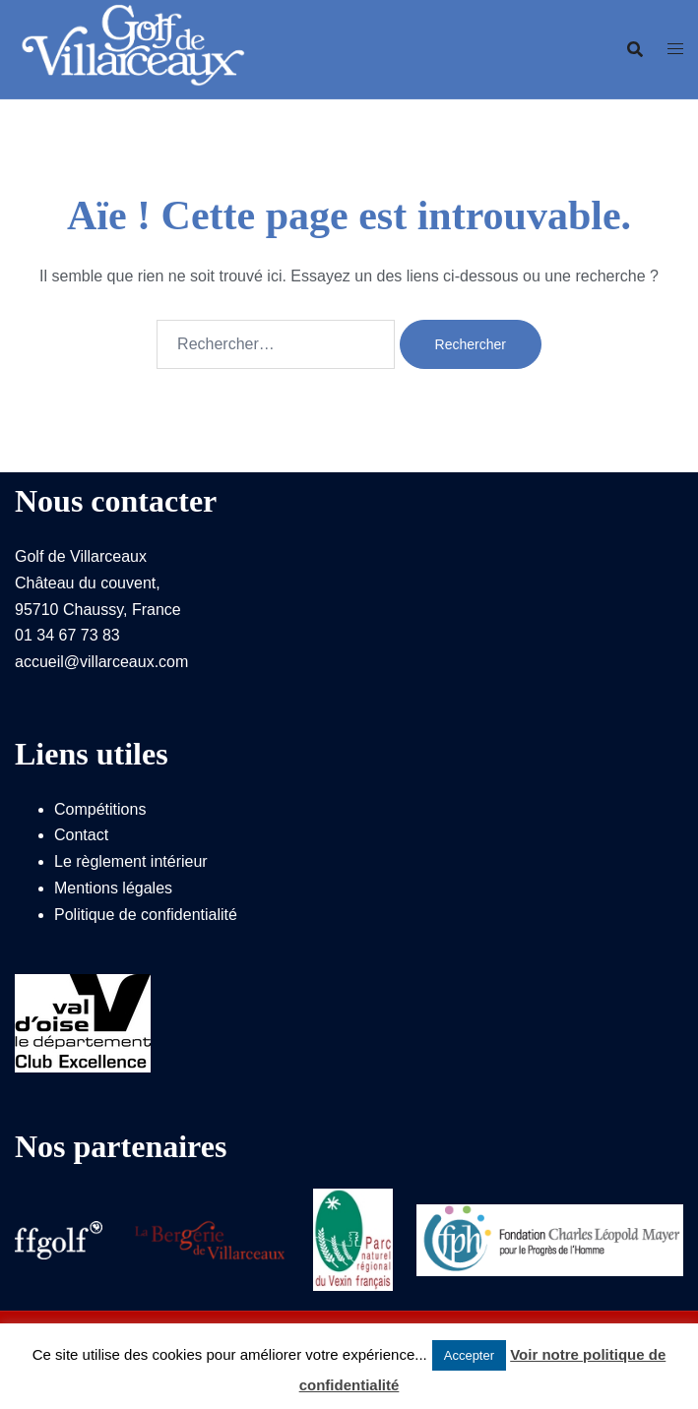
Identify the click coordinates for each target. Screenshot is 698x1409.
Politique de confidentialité (145, 914)
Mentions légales (113, 888)
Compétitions (100, 809)
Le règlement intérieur (131, 861)
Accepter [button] (469, 1355)
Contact (81, 835)
